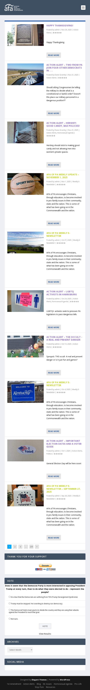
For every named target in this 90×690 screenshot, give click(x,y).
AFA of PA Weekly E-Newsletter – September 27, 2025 (63, 488)
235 (31, 546)
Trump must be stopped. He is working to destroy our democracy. (37, 603)
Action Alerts (51, 78)
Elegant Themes (39, 679)
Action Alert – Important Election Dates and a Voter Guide (64, 443)
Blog (39, 684)
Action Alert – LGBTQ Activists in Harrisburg (61, 293)
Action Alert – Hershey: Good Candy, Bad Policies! (63, 124)
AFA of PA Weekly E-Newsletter (58, 234)
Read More (53, 55)
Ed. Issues (47, 684)
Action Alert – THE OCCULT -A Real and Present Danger (64, 338)
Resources (50, 687)
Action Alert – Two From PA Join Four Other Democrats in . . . (64, 67)
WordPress (65, 679)
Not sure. (14, 619)
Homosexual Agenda (65, 133)
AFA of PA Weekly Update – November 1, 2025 (62, 176)
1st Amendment (14, 684)
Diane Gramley (60, 75)
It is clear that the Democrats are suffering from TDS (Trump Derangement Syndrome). (44, 597)
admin (57, 30)
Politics (49, 454)
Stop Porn (39, 687)
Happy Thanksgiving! (59, 25)
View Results (45, 633)
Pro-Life (78, 684)
